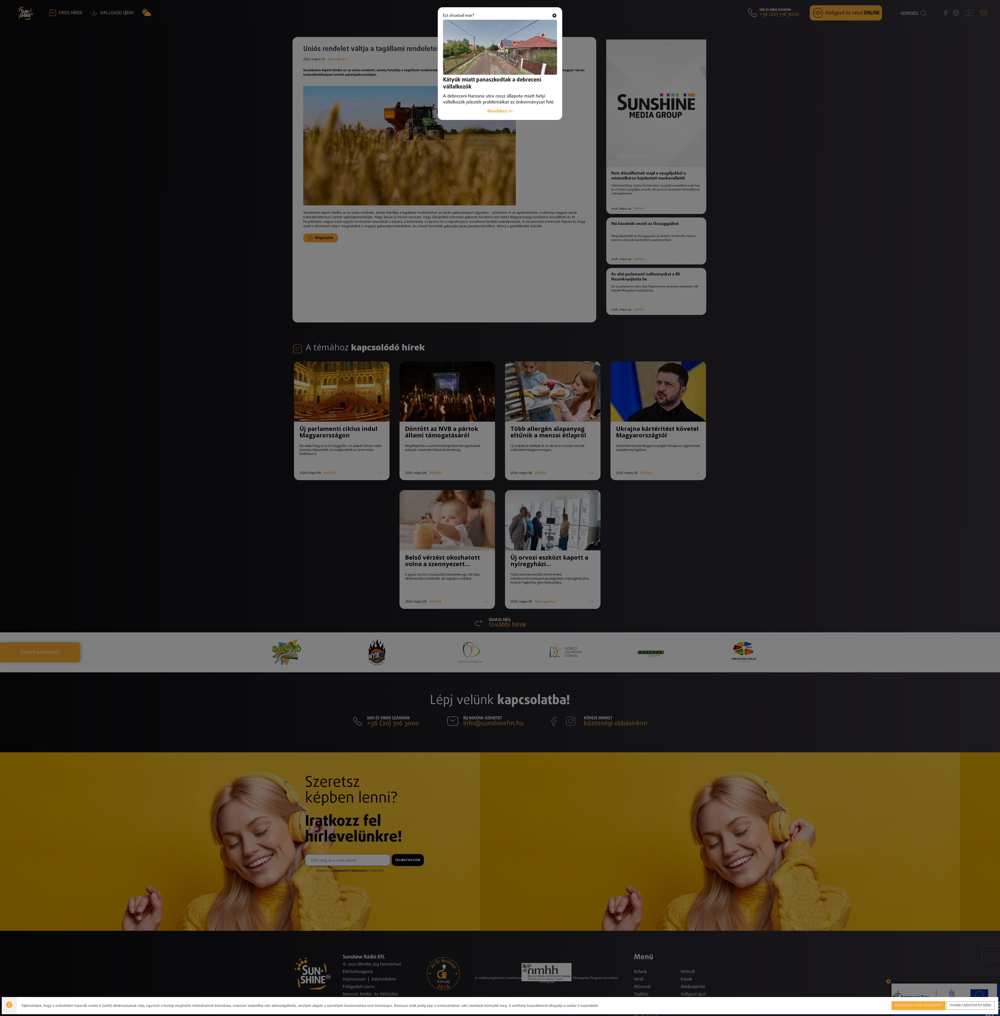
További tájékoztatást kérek (970, 1004)
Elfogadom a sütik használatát (918, 1004)
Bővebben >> (500, 100)
